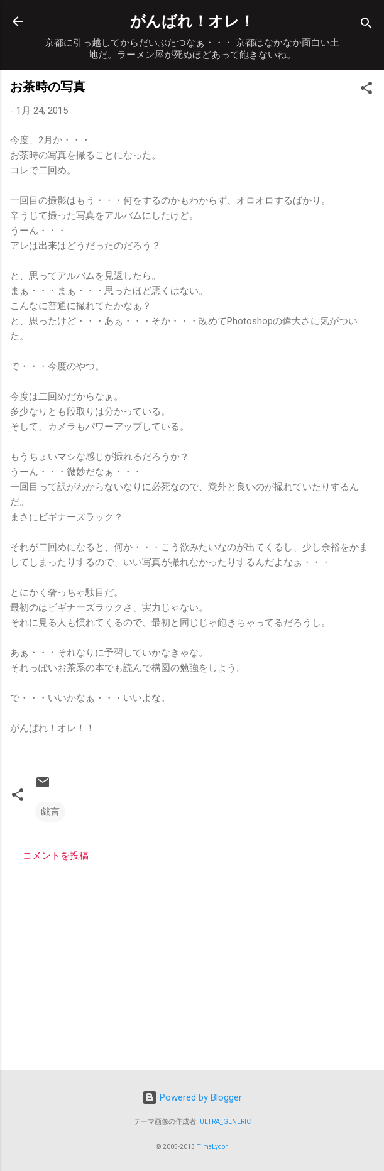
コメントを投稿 (56, 855)
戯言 (50, 811)
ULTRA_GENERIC (225, 1122)
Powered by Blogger (192, 1097)
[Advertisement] (192, 962)
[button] (366, 90)
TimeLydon (213, 1147)
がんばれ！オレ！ (192, 21)
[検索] (366, 25)
